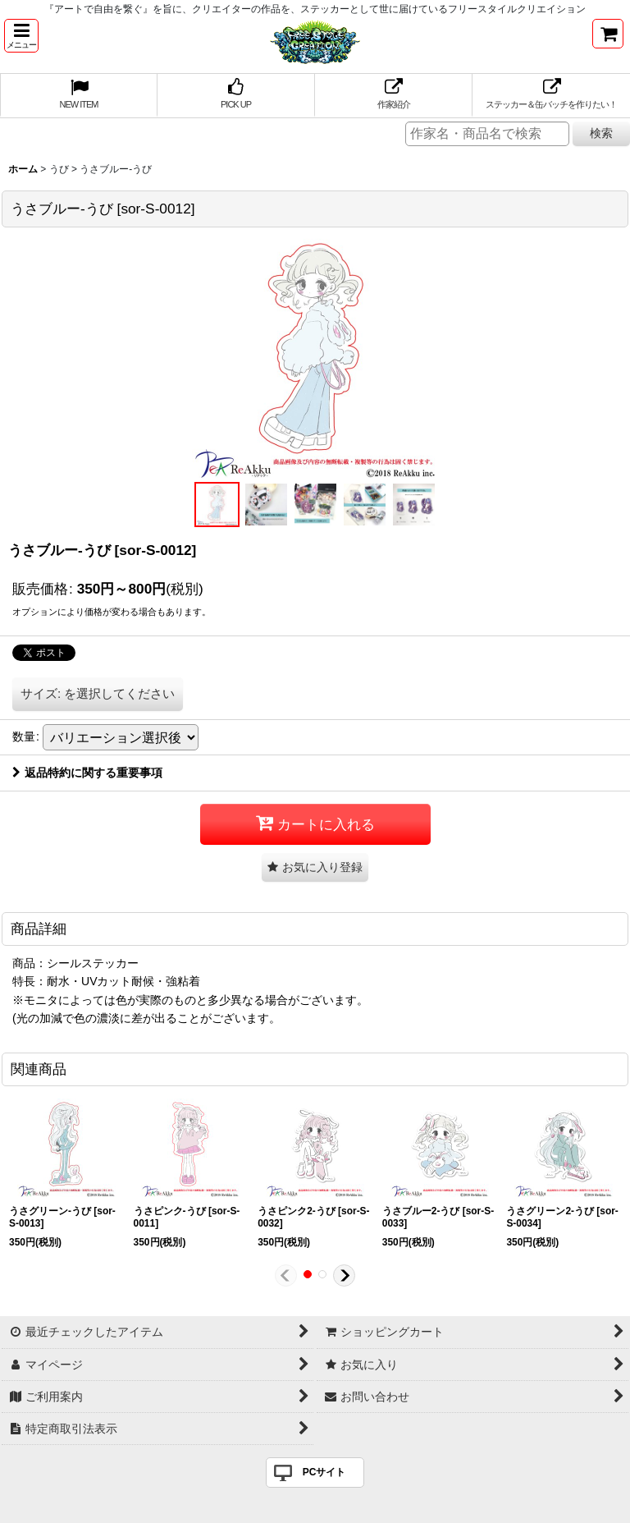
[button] (21, 36)
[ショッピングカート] (607, 33)
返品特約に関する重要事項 (87, 772)
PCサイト (324, 1472)
